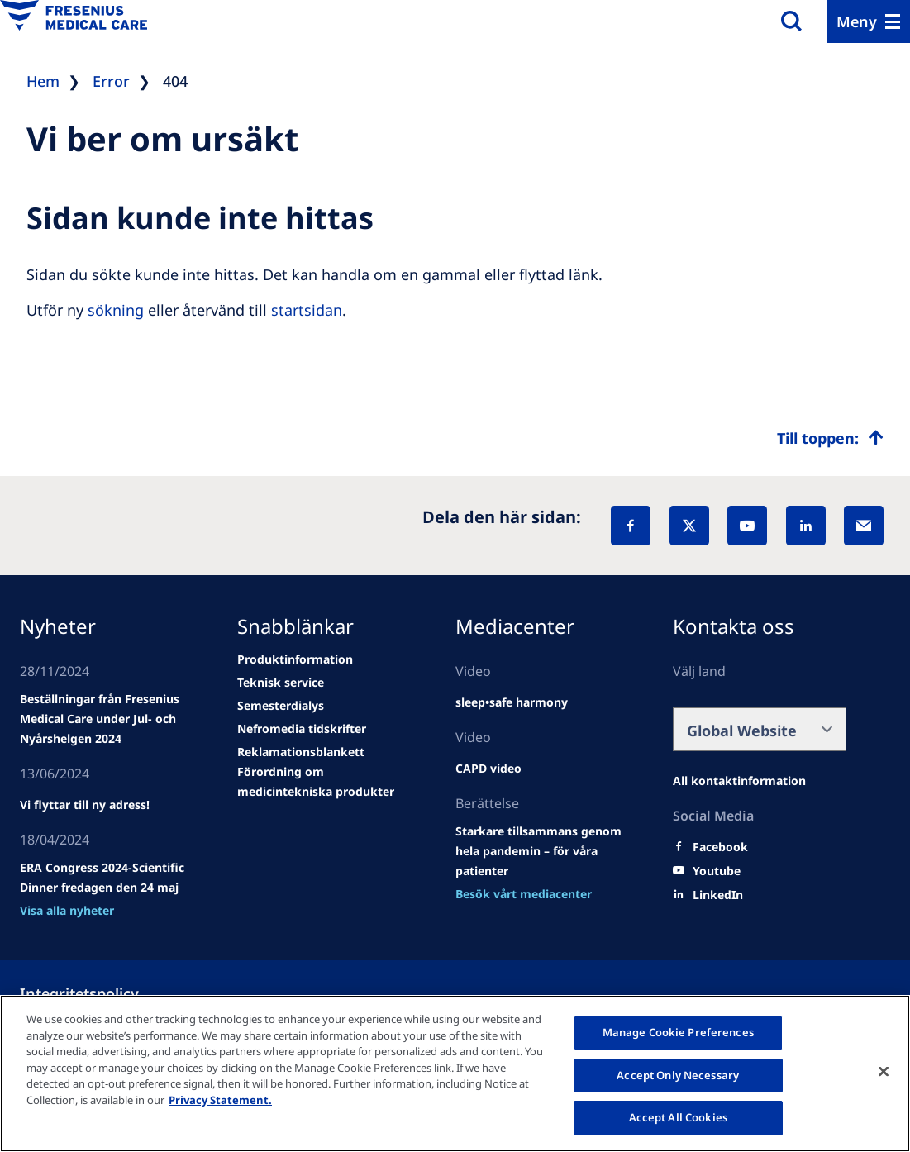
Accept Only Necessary (678, 1075)
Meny (856, 21)
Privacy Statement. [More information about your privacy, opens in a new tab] (220, 1099)
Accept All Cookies (678, 1117)
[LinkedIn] (806, 525)
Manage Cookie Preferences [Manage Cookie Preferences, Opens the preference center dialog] (678, 1032)
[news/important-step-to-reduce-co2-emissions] (85, 805)
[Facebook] (630, 525)
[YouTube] (747, 525)
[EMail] (864, 525)
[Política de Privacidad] (99, 993)
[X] (689, 525)
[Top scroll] (830, 438)
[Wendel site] (107, 719)
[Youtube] (717, 871)
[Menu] (868, 21)
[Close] (883, 1072)
